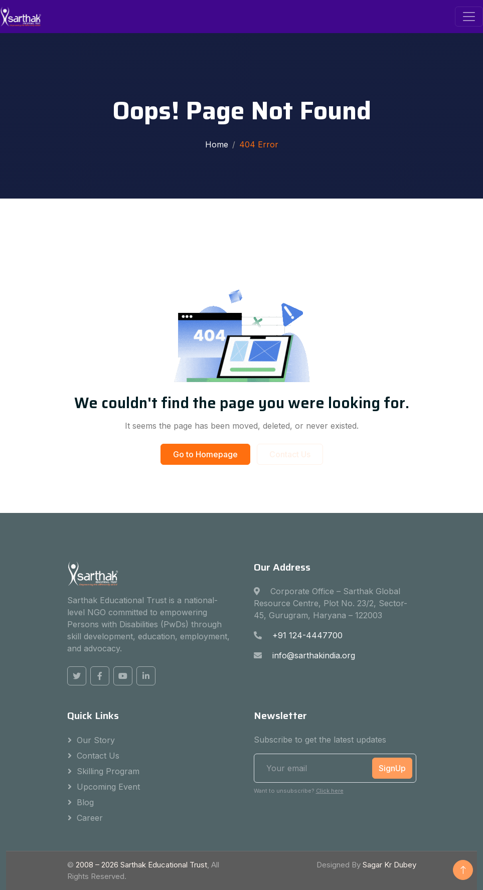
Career (90, 818)
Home (216, 144)
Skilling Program (108, 771)
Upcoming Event (108, 787)
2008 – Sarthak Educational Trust (141, 864)
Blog (85, 802)
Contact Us (289, 454)
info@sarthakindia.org (313, 655)
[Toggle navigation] (469, 17)
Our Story (96, 740)
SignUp (392, 768)
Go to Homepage (205, 454)
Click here (330, 790)
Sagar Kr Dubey (389, 864)
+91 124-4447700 (307, 635)
